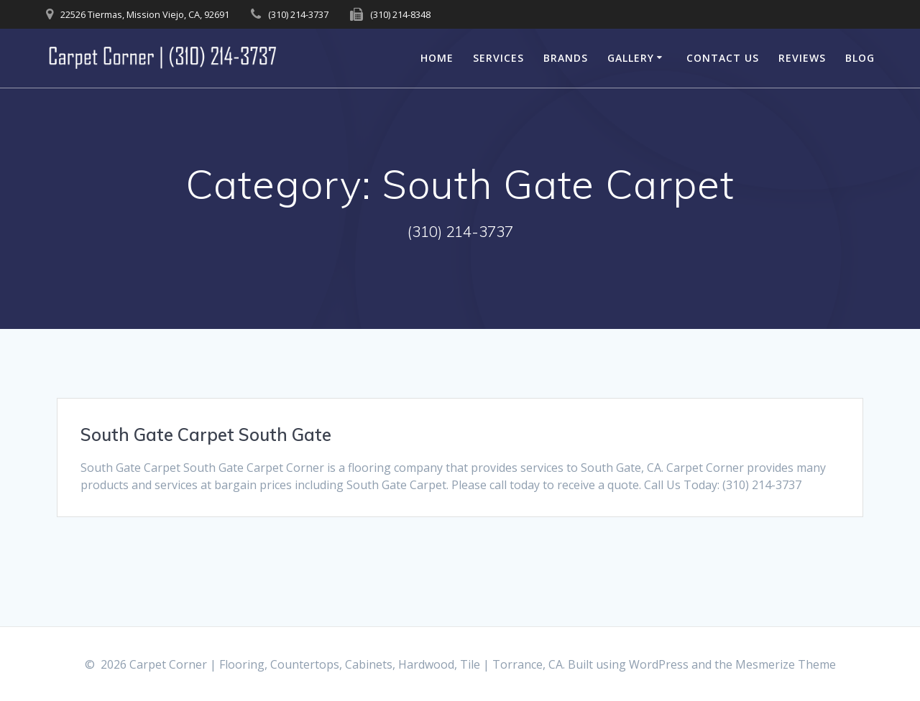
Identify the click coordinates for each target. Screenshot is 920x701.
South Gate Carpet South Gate (205, 434)
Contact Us (722, 58)
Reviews (802, 58)
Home (437, 58)
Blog (860, 58)
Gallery (630, 58)
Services (498, 58)
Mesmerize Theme (785, 664)
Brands (565, 58)
